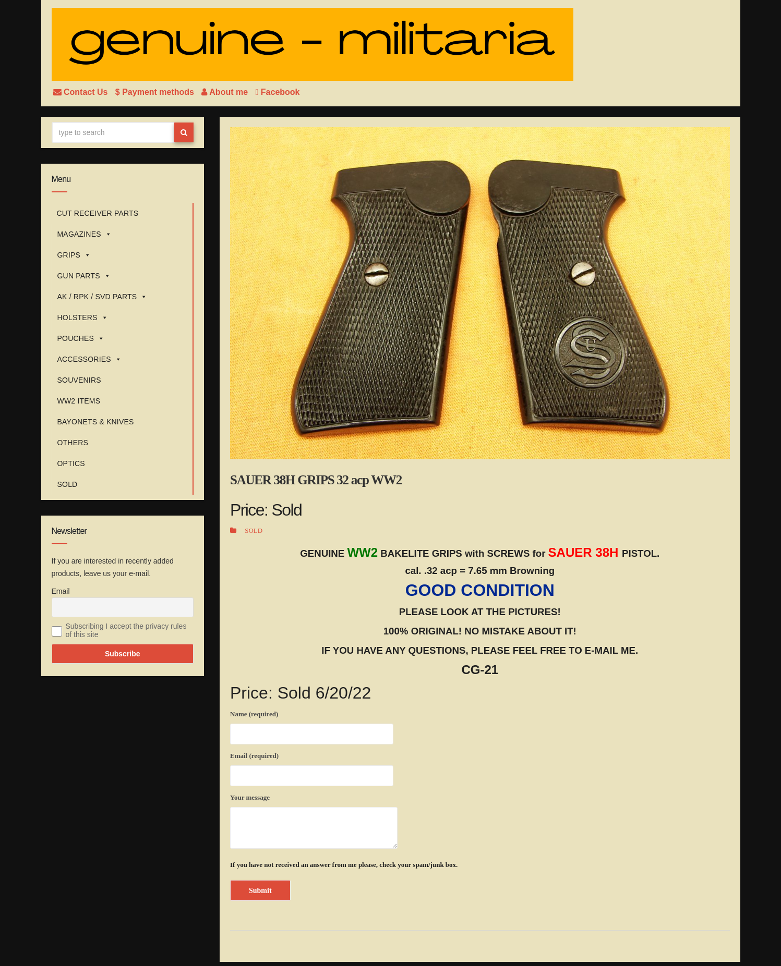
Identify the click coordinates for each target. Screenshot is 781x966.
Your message (314, 821)
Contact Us (81, 92)
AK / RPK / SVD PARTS (102, 296)
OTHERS (73, 442)
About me (225, 92)
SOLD (67, 484)
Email (61, 591)
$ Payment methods (156, 92)
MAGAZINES (84, 234)
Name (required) (311, 725)
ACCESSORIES (89, 359)
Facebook (278, 92)
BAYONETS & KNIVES (95, 422)
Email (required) (311, 767)
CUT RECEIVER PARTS (98, 213)
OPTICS (71, 463)
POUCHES (81, 338)
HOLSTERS (82, 317)
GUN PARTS (84, 276)
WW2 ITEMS (79, 401)
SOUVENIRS (79, 380)
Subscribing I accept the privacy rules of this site (126, 630)
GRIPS (74, 255)
